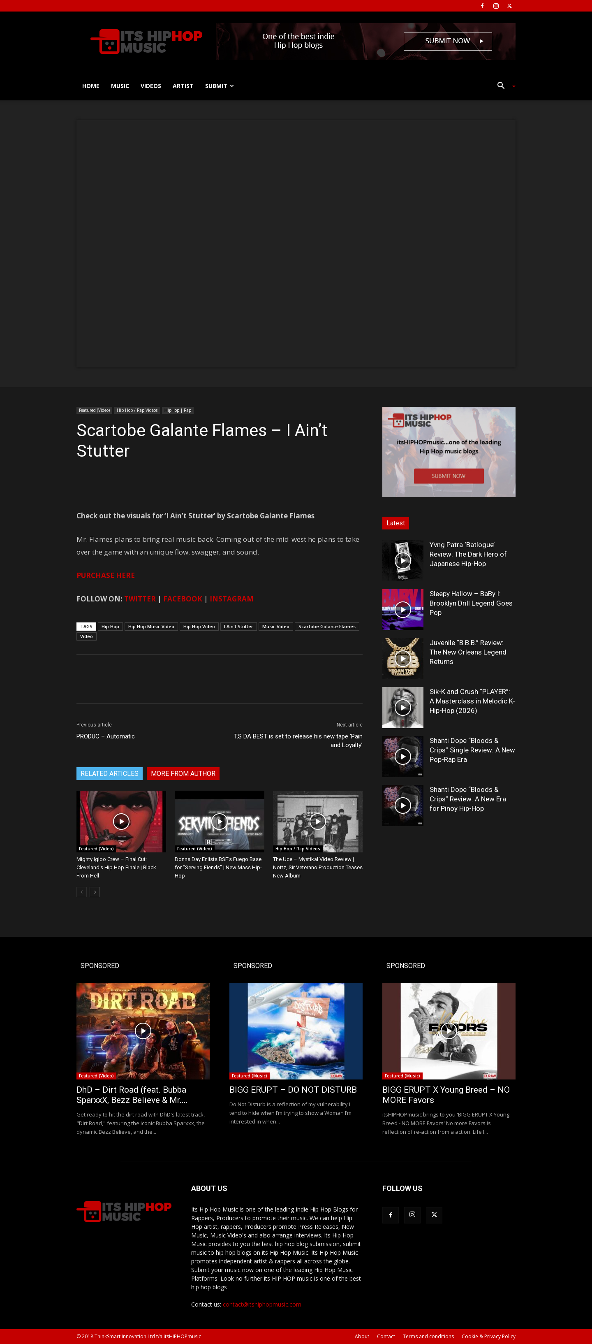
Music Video (275, 626)
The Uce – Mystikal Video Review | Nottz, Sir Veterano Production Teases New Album (318, 867)
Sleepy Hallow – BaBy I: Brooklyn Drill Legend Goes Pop (471, 603)
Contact (386, 1336)
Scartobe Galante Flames (327, 626)
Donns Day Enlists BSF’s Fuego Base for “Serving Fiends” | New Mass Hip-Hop (218, 867)
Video (86, 636)
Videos (151, 86)
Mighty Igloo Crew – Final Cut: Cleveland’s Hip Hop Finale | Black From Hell (116, 867)
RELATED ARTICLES (110, 774)
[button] (503, 87)
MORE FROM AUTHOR (183, 774)
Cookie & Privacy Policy (489, 1336)
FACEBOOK (182, 599)
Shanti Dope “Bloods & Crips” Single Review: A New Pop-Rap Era (472, 750)
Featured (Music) (249, 1076)
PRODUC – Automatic (105, 736)
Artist (183, 86)
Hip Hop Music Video (151, 626)
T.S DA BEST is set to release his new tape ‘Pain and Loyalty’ (298, 741)
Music (120, 86)
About (362, 1336)
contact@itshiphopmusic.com (262, 1304)
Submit (219, 86)
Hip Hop (110, 626)
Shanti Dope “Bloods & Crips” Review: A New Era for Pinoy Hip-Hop (468, 798)
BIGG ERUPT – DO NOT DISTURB (293, 1090)
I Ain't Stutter (238, 626)
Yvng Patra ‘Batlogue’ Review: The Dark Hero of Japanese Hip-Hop (468, 554)
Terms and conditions (428, 1336)
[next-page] (95, 892)
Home (90, 86)
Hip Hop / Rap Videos (137, 410)
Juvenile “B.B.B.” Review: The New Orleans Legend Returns (468, 652)
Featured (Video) (94, 410)
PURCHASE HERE (105, 575)
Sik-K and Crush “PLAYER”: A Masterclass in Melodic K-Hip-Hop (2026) (472, 701)
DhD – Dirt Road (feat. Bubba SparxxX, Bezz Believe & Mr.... (132, 1095)
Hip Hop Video (199, 626)
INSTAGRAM (232, 599)
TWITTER (140, 599)
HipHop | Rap (177, 410)
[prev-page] (81, 892)
